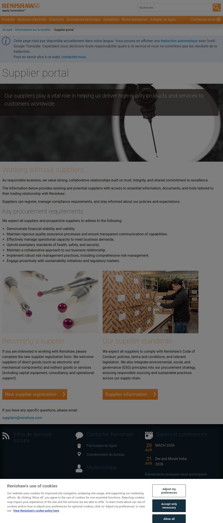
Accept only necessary (169, 509)
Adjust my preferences (169, 494)
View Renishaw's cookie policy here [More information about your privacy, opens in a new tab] (36, 514)
